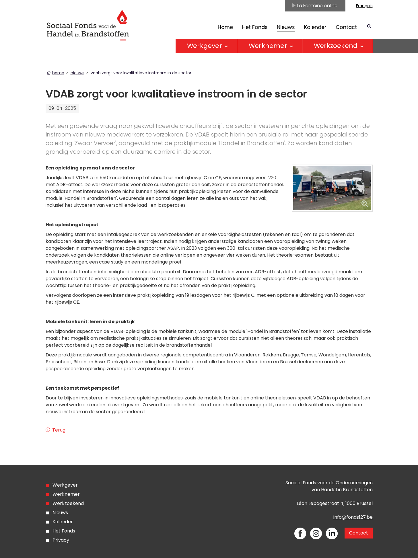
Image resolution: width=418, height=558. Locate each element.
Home (225, 27)
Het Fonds (255, 27)
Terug (58, 430)
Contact (346, 27)
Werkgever (204, 45)
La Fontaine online (314, 5)
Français (364, 6)
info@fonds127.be (353, 517)
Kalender (315, 27)
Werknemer (268, 45)
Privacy (61, 540)
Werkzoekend (335, 45)
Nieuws (60, 512)
